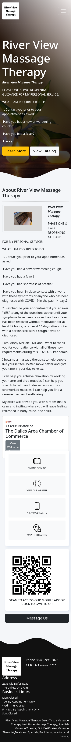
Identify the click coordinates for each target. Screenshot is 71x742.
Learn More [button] (15, 150)
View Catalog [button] (44, 150)
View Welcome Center (13, 447)
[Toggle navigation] (63, 11)
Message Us (37, 618)
